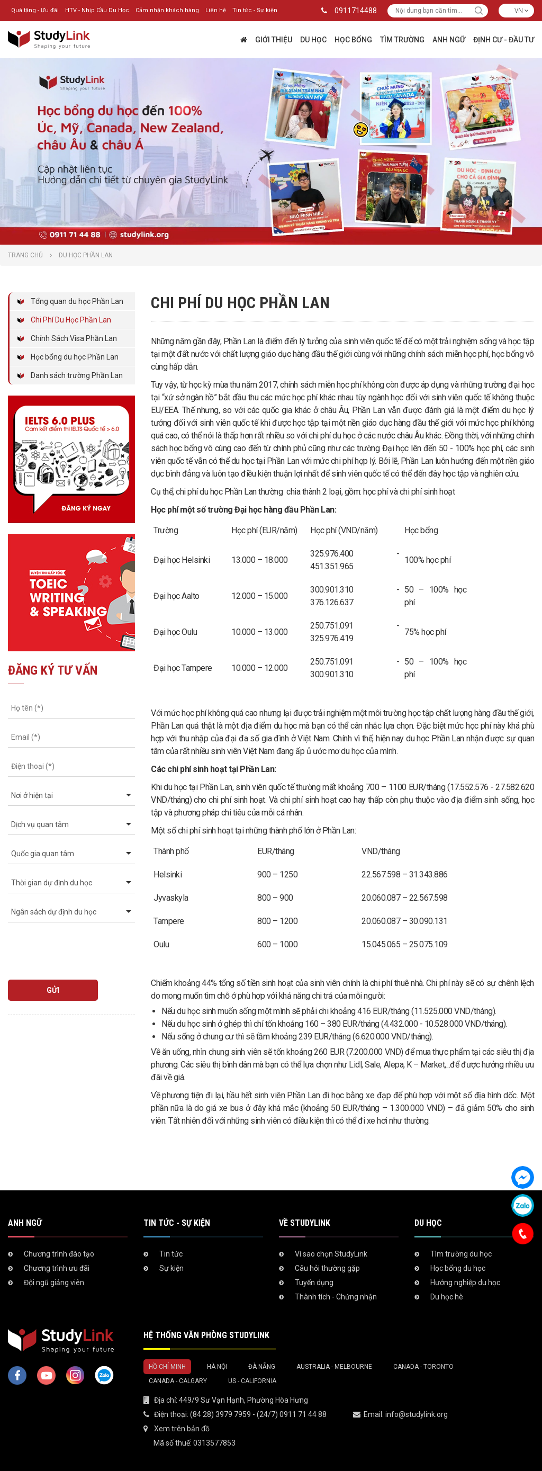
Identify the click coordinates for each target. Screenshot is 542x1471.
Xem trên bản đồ (182, 1428)
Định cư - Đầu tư (503, 39)
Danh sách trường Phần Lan (77, 375)
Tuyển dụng (314, 1282)
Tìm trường (402, 39)
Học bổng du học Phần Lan (75, 357)
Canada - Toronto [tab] (423, 1366)
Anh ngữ (448, 39)
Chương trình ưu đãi (56, 1268)
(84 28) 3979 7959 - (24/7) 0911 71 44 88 (258, 1414)
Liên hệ (215, 10)
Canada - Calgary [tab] (178, 1381)
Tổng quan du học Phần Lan (77, 301)
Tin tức (171, 1254)
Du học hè (446, 1297)
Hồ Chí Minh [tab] (167, 1366)
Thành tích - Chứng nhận (336, 1297)
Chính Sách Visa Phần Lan (74, 338)
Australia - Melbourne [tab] (334, 1366)
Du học (313, 39)
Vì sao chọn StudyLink (331, 1254)
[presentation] (68, 946)
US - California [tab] (252, 1381)
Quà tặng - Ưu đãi (35, 10)
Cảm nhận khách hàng (167, 10)
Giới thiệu (273, 39)
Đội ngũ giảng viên (54, 1282)
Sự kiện (171, 1268)
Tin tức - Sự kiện (254, 10)
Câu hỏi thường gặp (327, 1268)
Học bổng (353, 39)
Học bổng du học (457, 1268)
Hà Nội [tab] (217, 1366)
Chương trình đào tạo (59, 1254)
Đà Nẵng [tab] (261, 1366)
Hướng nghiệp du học (465, 1282)
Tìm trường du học (461, 1254)
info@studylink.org (416, 1414)
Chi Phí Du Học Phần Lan (71, 320)
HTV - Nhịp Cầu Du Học (97, 10)
